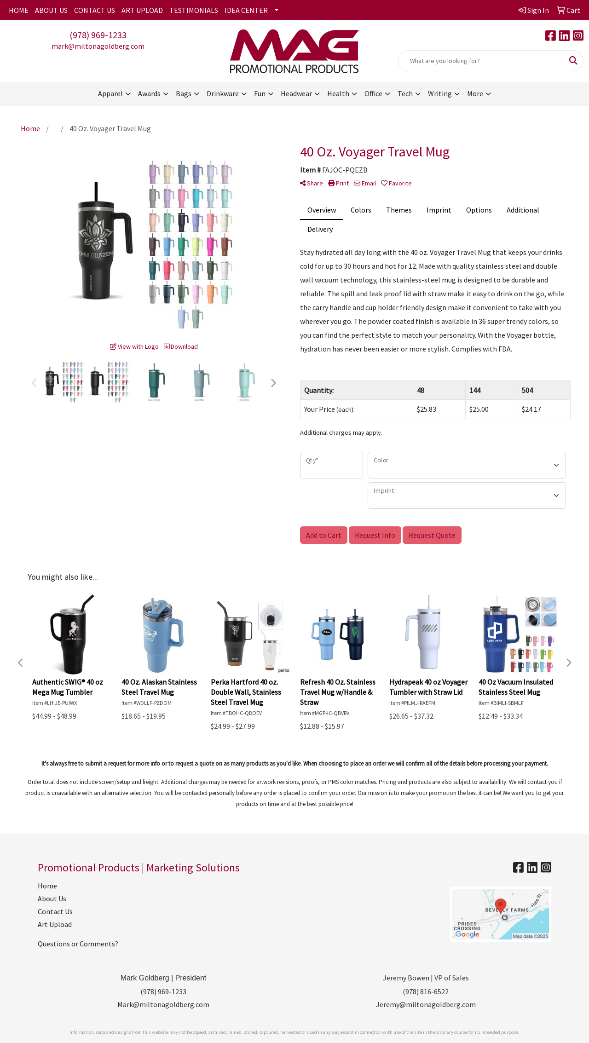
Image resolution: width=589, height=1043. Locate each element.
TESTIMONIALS (193, 10)
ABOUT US (51, 10)
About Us (52, 898)
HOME (19, 10)
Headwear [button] (296, 93)
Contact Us (55, 911)
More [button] (475, 93)
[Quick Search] (481, 60)
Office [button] (373, 93)
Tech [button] (405, 93)
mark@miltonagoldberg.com (98, 46)
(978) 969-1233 (98, 34)
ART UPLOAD (142, 10)
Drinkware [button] (223, 93)
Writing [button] (440, 93)
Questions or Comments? (78, 943)
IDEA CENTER (246, 10)
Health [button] (338, 93)
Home (47, 885)
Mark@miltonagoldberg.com (163, 1004)
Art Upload (55, 924)
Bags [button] (183, 93)
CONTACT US (94, 10)
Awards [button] (149, 93)
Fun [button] (260, 93)
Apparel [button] (110, 93)
